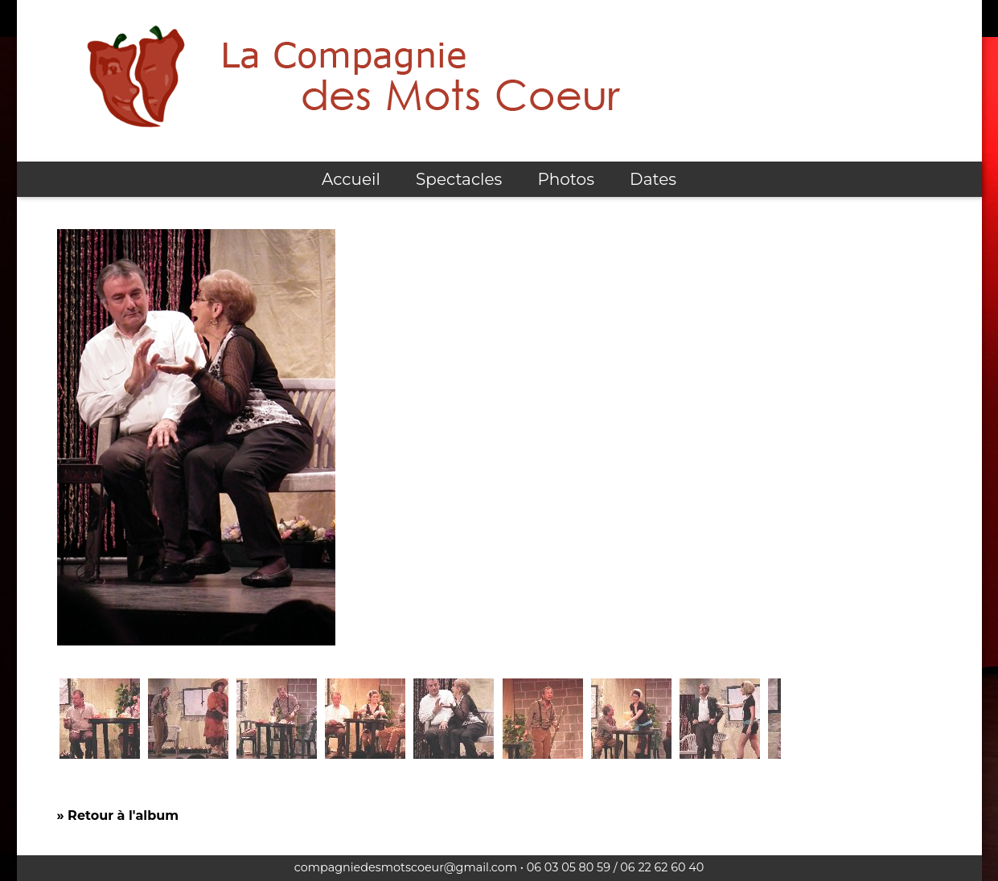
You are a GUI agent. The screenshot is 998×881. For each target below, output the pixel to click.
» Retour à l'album (118, 815)
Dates (653, 179)
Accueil (351, 179)
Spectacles (459, 179)
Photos (565, 179)
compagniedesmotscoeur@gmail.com (405, 867)
